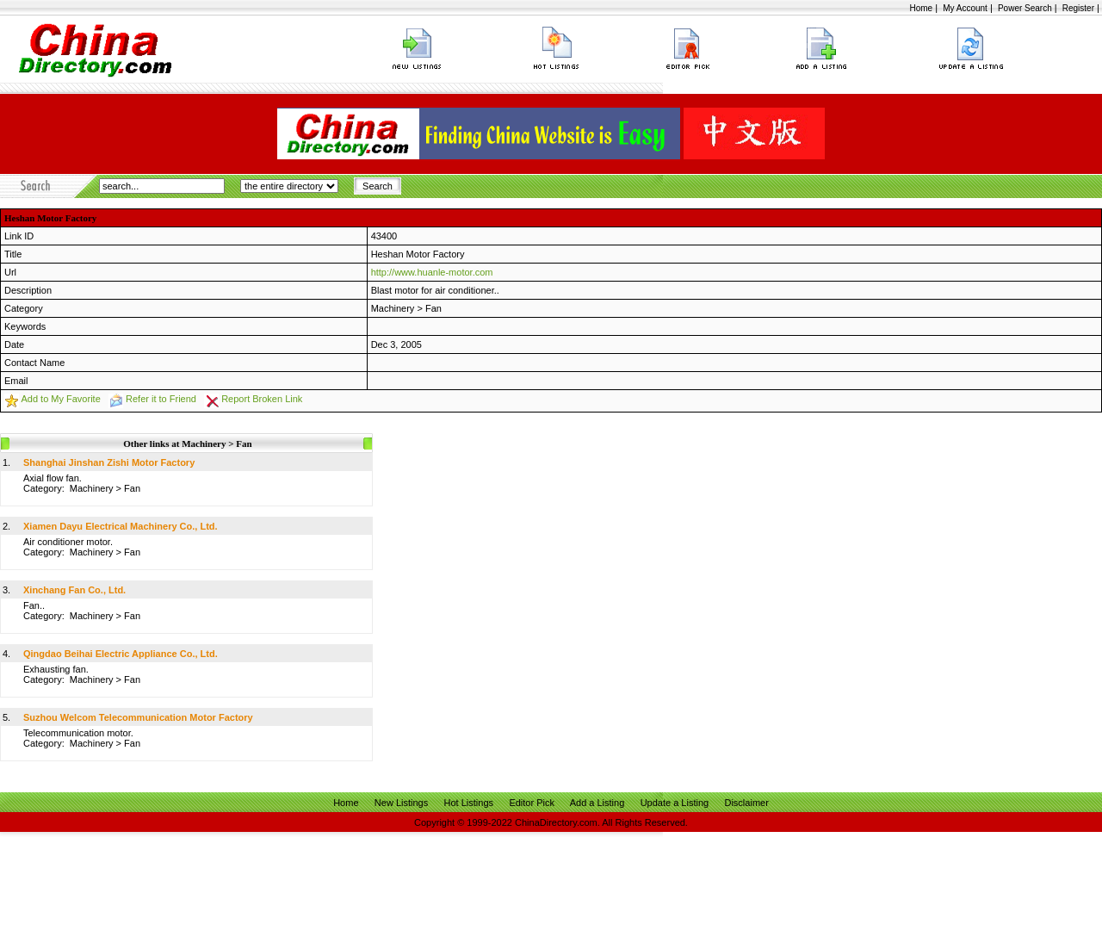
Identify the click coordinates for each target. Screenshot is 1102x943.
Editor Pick (531, 802)
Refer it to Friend (161, 399)
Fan (433, 308)
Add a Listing (597, 802)
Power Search (1025, 8)
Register (1078, 8)
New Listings (401, 802)
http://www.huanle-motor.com (432, 272)
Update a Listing (675, 802)
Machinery (393, 308)
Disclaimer (746, 802)
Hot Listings (468, 802)
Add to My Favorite (60, 399)
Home (920, 8)
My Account (965, 8)
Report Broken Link (261, 399)
